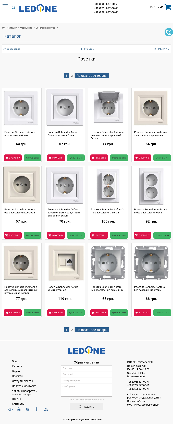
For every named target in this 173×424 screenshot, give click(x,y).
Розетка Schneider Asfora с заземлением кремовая (150, 133)
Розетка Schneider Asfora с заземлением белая (20, 133)
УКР (160, 7)
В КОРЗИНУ (14, 158)
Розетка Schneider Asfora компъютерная (63, 288)
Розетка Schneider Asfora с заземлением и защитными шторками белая (64, 212)
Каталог (12, 28)
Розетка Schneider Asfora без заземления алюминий (107, 288)
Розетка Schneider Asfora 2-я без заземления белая (150, 211)
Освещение (26, 28)
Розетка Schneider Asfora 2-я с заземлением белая (107, 211)
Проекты (17, 376)
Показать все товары (92, 76)
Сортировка (13, 48)
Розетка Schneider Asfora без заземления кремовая (20, 211)
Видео (16, 371)
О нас (15, 361)
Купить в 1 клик (32, 158)
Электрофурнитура (45, 28)
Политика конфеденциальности (86, 401)
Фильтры (89, 48)
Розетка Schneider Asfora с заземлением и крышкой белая (107, 135)
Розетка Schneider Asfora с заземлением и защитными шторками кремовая (21, 290)
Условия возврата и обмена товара (24, 392)
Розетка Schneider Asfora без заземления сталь (149, 288)
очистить (163, 48)
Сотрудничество (22, 381)
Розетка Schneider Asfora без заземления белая (63, 133)
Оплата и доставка (24, 386)
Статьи (16, 399)
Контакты (18, 404)
